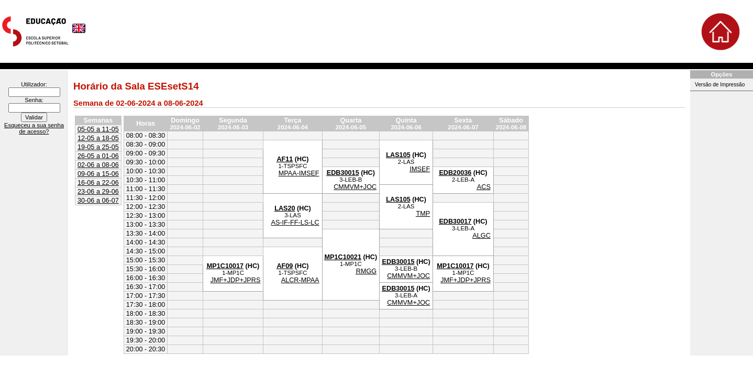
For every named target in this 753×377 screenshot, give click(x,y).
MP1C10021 (343, 257)
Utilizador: (34, 84)
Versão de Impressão (720, 84)
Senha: (34, 100)
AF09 (284, 266)
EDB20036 (455, 172)
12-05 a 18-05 (98, 138)
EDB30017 (455, 221)
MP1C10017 (225, 266)
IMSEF (419, 169)
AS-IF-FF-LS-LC (295, 222)
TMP (423, 213)
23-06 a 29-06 (98, 191)
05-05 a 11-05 (98, 129)
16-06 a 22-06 (98, 182)
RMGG (366, 271)
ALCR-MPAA (300, 280)
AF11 (284, 159)
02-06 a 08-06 (98, 165)
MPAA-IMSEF (299, 173)
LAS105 (398, 155)
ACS (484, 187)
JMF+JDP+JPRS (236, 280)
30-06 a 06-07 (98, 200)
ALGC (481, 235)
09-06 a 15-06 (98, 174)
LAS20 (284, 208)
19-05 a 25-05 (98, 147)
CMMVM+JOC (355, 187)
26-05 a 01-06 (98, 156)
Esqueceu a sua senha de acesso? (34, 128)
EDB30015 (343, 172)
